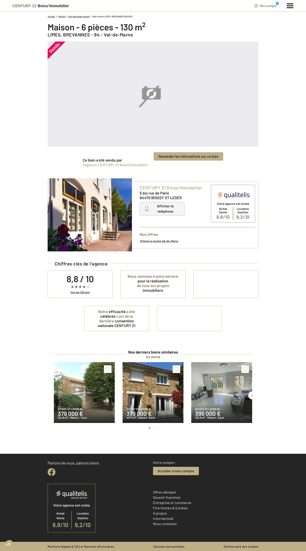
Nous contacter (165, 524)
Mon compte (265, 6)
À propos (160, 513)
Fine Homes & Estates (170, 508)
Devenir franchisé (167, 497)
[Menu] (290, 5)
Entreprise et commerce (172, 503)
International (163, 518)
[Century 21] (40, 6)
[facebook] (51, 472)
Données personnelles (168, 546)
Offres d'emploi (164, 492)
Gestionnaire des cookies (241, 546)
